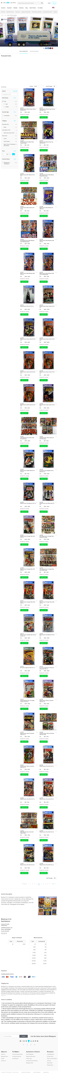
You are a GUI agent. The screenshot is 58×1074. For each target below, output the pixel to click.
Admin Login (29, 1058)
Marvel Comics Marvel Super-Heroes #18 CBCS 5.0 (47, 110)
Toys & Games (10, 141)
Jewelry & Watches (26, 12)
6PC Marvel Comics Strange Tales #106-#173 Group (47, 537)
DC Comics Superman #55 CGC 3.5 (27, 667)
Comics (10, 138)
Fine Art (3, 12)
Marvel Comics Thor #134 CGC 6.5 (47, 864)
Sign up (54, 3)
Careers (2, 1058)
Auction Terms (50, 1056)
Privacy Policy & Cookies (25, 1072)
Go (13, 154)
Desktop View (46, 1072)
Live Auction (9, 115)
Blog (26, 8)
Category (4, 120)
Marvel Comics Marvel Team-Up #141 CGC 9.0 (46, 142)
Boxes (10, 127)
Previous (24, 883)
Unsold (10, 106)
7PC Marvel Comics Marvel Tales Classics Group (27, 142)
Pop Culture (9, 135)
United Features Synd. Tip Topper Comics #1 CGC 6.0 (27, 701)
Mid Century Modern (36, 12)
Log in (49, 3)
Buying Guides (50, 1065)
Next (53, 883)
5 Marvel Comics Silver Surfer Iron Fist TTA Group (47, 438)
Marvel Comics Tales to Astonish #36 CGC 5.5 (27, 734)
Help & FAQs (49, 1063)
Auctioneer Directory (16, 1056)
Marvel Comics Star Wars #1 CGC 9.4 (28, 503)
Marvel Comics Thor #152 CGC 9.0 (27, 799)
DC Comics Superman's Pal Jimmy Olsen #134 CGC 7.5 (47, 668)
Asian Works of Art (47, 12)
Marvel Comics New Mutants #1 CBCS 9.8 (46, 208)
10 (47, 883)
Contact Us (3, 1060)
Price (3, 151)
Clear (15, 97)
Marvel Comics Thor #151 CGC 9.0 (47, 766)
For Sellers (40, 8)
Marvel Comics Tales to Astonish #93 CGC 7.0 (27, 767)
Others (55, 12)
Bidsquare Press (4, 1056)
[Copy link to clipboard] (44, 48)
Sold (10, 104)
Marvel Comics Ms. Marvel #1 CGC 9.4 (27, 175)
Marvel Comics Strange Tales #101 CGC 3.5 (27, 537)
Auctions (3, 8)
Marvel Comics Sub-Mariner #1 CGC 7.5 (47, 635)
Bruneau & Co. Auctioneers (29, 30)
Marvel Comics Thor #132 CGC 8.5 (27, 864)
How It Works (32, 8)
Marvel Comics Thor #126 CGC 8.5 (47, 799)
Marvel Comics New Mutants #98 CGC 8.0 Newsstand (47, 274)
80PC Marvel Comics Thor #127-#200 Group (27, 832)
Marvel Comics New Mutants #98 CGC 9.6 (47, 241)
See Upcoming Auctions (17, 1054)
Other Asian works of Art (10, 133)
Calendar (15, 8)
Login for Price (24, 117)
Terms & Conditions (36, 1072)
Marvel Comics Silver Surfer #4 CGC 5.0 (47, 405)
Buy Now (9, 8)
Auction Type (5, 112)
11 (50, 883)
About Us (3, 1054)
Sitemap (49, 1060)
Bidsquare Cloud (29, 1063)
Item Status (5, 98)
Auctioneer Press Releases (32, 1060)
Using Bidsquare (50, 1054)
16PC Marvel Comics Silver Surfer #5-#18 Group (27, 438)
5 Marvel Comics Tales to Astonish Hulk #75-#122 (47, 734)
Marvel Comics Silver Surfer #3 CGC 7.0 (27, 372)
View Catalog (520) (47, 44)
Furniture (17, 12)
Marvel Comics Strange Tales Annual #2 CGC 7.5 (28, 635)
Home (2, 15)
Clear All (15, 91)
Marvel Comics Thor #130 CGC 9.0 (47, 831)
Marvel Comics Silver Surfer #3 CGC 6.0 (47, 372)
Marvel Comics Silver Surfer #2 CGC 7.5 (27, 339)
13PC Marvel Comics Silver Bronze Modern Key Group (47, 175)
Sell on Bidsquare (30, 1054)
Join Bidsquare (15, 1058)
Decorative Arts (10, 12)
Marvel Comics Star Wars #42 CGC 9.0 (47, 504)
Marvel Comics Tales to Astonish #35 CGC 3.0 (46, 701)
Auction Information (34, 51)
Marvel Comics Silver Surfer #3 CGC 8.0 (47, 339)
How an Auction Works (52, 1058)
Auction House (6, 159)
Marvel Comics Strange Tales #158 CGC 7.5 (27, 602)
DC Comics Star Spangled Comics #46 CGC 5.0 (47, 471)
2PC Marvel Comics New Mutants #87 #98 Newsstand (27, 241)
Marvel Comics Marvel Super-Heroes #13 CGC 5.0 (28, 110)
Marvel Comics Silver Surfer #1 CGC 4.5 (47, 307)
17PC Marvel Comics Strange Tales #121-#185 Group (47, 570)
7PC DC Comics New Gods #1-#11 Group (27, 208)
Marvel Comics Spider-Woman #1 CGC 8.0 (27, 471)
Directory (21, 8)
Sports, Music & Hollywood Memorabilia (10, 145)
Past (5, 15)
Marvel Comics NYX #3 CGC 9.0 (27, 306)
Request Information (30, 1056)
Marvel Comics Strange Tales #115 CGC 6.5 (27, 570)
